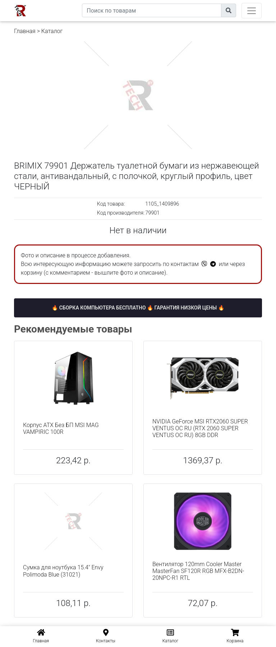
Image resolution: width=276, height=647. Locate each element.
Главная (25, 31)
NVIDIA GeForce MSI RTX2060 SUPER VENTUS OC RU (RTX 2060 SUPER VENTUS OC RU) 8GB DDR (200, 428)
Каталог (52, 31)
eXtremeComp (65, 3)
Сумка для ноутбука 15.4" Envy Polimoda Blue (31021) (63, 571)
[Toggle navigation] (252, 10)
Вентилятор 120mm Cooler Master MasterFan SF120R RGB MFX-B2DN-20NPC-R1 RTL (198, 571)
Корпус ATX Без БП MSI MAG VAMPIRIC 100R (61, 428)
